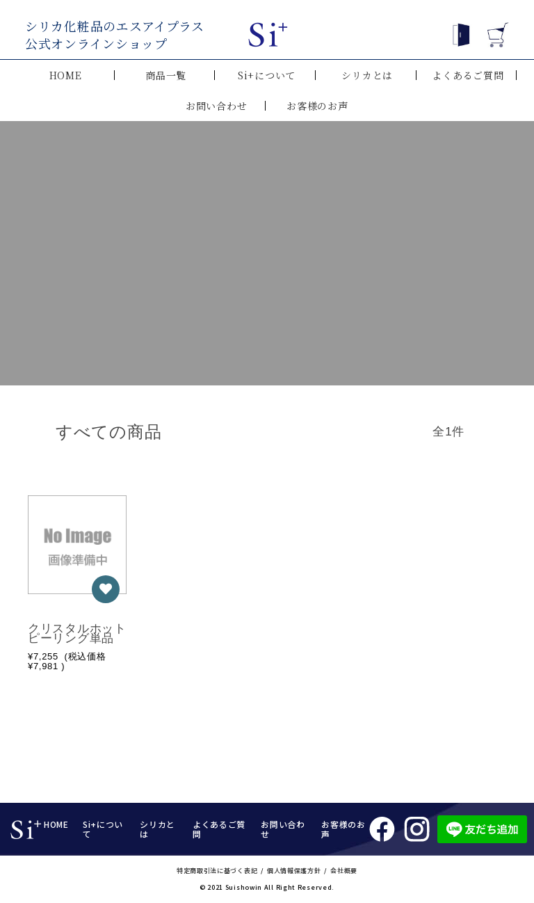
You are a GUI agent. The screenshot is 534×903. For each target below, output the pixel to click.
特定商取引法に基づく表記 (217, 870)
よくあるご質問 (467, 75)
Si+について (267, 75)
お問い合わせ (216, 106)
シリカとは (367, 75)
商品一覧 (165, 75)
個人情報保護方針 (294, 870)
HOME (65, 75)
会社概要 (343, 870)
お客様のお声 (317, 106)
